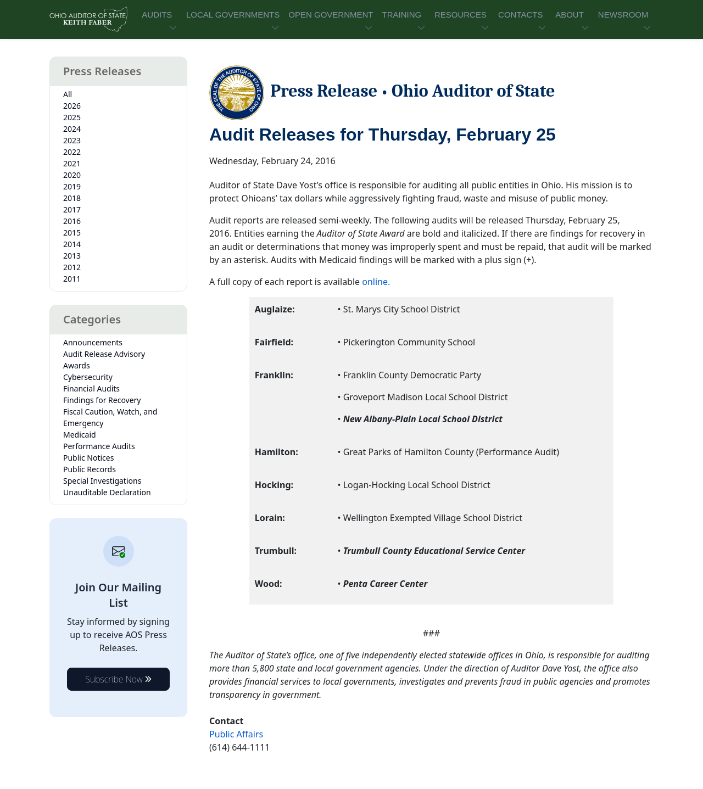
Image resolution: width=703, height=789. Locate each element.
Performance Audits (99, 446)
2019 (72, 186)
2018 (72, 198)
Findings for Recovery (102, 400)
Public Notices (88, 457)
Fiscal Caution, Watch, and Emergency (110, 417)
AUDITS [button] (157, 14)
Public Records (89, 469)
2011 (72, 278)
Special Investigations (102, 480)
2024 (72, 129)
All (67, 94)
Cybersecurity (88, 377)
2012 (72, 267)
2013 (72, 255)
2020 (72, 175)
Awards (76, 365)
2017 (72, 209)
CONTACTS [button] (520, 14)
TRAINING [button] (401, 14)
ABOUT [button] (569, 14)
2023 (72, 140)
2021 (72, 163)
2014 (72, 244)
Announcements (92, 342)
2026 (72, 105)
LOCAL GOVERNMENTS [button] (233, 14)
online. (376, 282)
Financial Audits (91, 388)
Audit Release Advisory (104, 354)
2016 (72, 221)
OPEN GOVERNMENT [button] (330, 14)
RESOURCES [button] (460, 14)
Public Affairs (236, 734)
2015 (72, 232)
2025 (72, 117)
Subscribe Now (118, 679)
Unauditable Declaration (107, 492)
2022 (72, 152)
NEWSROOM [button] (623, 14)
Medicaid (79, 434)
